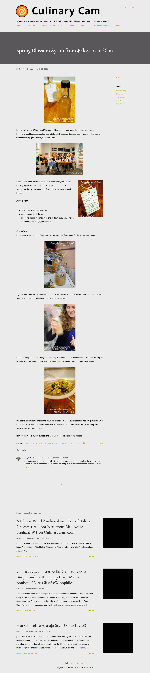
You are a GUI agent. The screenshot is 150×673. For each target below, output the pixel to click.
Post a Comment (31, 557)
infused (118, 100)
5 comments (29, 611)
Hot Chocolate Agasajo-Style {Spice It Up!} (51, 625)
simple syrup (120, 104)
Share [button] (118, 78)
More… (118, 25)
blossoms (119, 94)
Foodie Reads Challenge (78, 25)
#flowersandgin (121, 91)
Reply (26, 467)
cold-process (120, 97)
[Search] (123, 7)
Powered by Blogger (75, 663)
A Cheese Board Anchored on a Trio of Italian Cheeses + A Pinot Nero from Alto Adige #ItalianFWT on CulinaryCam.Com (53, 526)
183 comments (30, 654)
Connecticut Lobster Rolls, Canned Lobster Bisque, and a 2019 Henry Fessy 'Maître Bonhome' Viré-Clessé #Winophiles (52, 577)
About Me (31, 25)
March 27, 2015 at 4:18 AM (57, 458)
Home (18, 25)
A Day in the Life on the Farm (34, 458)
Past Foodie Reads (101, 25)
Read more (89, 557)
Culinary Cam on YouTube (52, 25)
